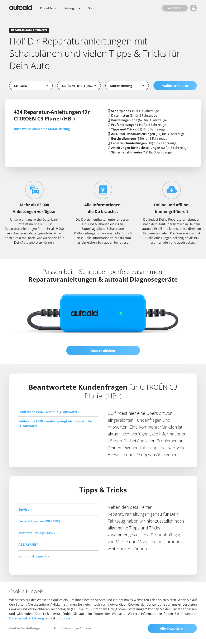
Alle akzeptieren (172, 629)
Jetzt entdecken (103, 351)
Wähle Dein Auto (175, 86)
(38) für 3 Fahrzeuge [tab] (133, 111)
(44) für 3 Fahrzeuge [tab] (137, 125)
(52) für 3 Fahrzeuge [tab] (136, 129)
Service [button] (25, 509)
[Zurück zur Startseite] (20, 7)
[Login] (193, 8)
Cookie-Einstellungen (25, 628)
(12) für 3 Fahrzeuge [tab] (140, 152)
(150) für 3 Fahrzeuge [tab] (137, 138)
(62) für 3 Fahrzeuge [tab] (137, 120)
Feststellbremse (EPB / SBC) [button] (40, 521)
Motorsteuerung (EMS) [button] (36, 533)
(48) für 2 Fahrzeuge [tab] (142, 143)
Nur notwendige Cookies (73, 628)
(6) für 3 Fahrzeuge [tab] (148, 148)
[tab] (58, 509)
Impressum (67, 618)
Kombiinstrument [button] (33, 556)
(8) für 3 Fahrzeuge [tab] (132, 115)
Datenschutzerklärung (26, 618)
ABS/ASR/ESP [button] (29, 545)
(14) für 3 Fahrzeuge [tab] (146, 134)
